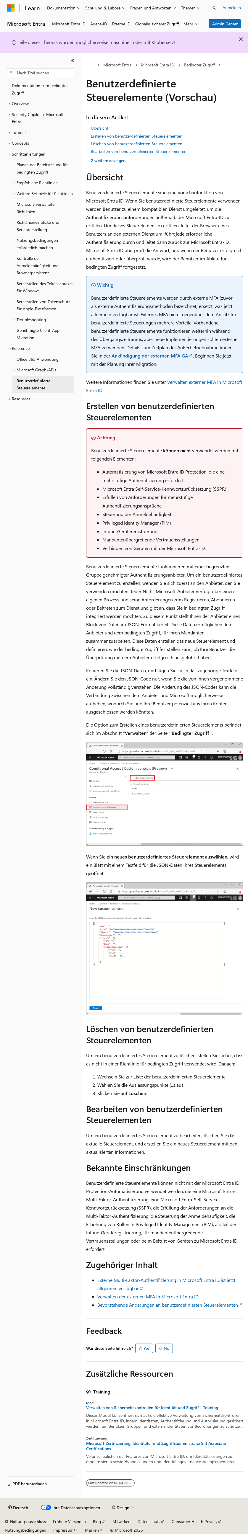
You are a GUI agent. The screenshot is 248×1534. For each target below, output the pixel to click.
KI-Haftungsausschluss (25, 1521)
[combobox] (40, 73)
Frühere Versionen (69, 1521)
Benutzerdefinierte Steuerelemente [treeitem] (33, 384)
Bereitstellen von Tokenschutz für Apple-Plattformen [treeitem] (43, 305)
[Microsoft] (11, 8)
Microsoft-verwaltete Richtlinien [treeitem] (35, 207)
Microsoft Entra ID (157, 65)
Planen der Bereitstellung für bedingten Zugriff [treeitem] (42, 168)
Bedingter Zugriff (199, 65)
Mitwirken (121, 1521)
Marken (92, 1530)
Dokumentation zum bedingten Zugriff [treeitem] (40, 89)
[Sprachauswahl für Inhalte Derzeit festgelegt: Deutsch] (18, 1507)
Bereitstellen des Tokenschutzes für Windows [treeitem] (45, 287)
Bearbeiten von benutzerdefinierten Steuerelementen (138, 151)
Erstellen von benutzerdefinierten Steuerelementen (136, 136)
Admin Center (225, 24)
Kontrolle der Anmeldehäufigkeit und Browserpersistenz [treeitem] (38, 265)
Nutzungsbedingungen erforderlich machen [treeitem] (37, 243)
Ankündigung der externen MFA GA (150, 356)
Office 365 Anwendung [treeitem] (38, 359)
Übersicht (99, 128)
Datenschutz (149, 1521)
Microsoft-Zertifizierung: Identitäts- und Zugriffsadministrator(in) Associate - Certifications (157, 1446)
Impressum (63, 1530)
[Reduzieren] (72, 60)
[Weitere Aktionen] (238, 65)
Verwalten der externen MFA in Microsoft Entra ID (148, 1296)
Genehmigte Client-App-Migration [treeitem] (39, 333)
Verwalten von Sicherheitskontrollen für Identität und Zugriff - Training (152, 1407)
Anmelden (232, 7)
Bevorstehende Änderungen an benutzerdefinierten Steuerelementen (167, 1305)
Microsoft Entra (117, 65)
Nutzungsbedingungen (25, 1530)
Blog (97, 1521)
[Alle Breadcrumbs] (91, 65)
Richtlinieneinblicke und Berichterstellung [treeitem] (38, 225)
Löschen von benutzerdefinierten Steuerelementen (136, 143)
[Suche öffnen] (214, 8)
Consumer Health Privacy (195, 1521)
